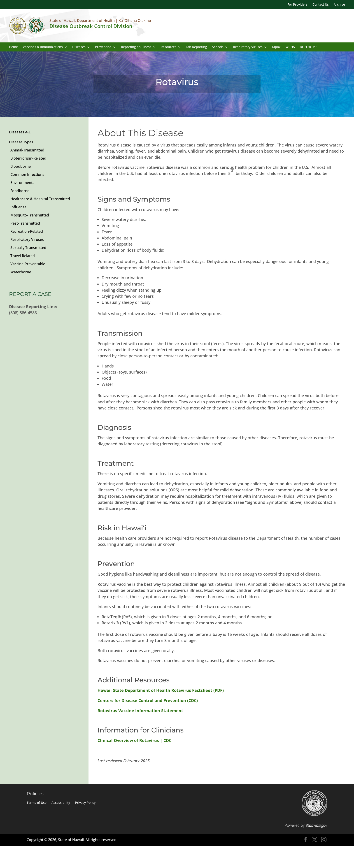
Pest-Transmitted (25, 223)
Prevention (103, 47)
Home (13, 47)
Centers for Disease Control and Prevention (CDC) (148, 700)
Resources (168, 47)
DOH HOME (308, 47)
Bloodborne (20, 166)
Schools (218, 47)
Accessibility (60, 803)
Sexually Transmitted (28, 247)
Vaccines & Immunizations (43, 47)
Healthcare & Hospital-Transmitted (40, 198)
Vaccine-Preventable (27, 263)
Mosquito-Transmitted (29, 215)
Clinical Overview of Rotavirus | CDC (134, 740)
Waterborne (20, 272)
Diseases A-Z (19, 132)
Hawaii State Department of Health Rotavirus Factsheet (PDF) (161, 690)
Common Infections (27, 174)
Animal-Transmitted (27, 150)
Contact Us (320, 5)
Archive (339, 5)
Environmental (22, 182)
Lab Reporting (196, 47)
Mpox (276, 47)
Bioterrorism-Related (28, 158)
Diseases (79, 47)
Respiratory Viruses (248, 47)
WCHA (290, 47)
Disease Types (21, 141)
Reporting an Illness (136, 47)
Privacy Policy (85, 803)
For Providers (297, 5)
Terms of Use (37, 803)
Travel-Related (22, 255)
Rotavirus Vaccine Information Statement (140, 710)
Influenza (18, 207)
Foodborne (19, 190)
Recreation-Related (26, 231)
